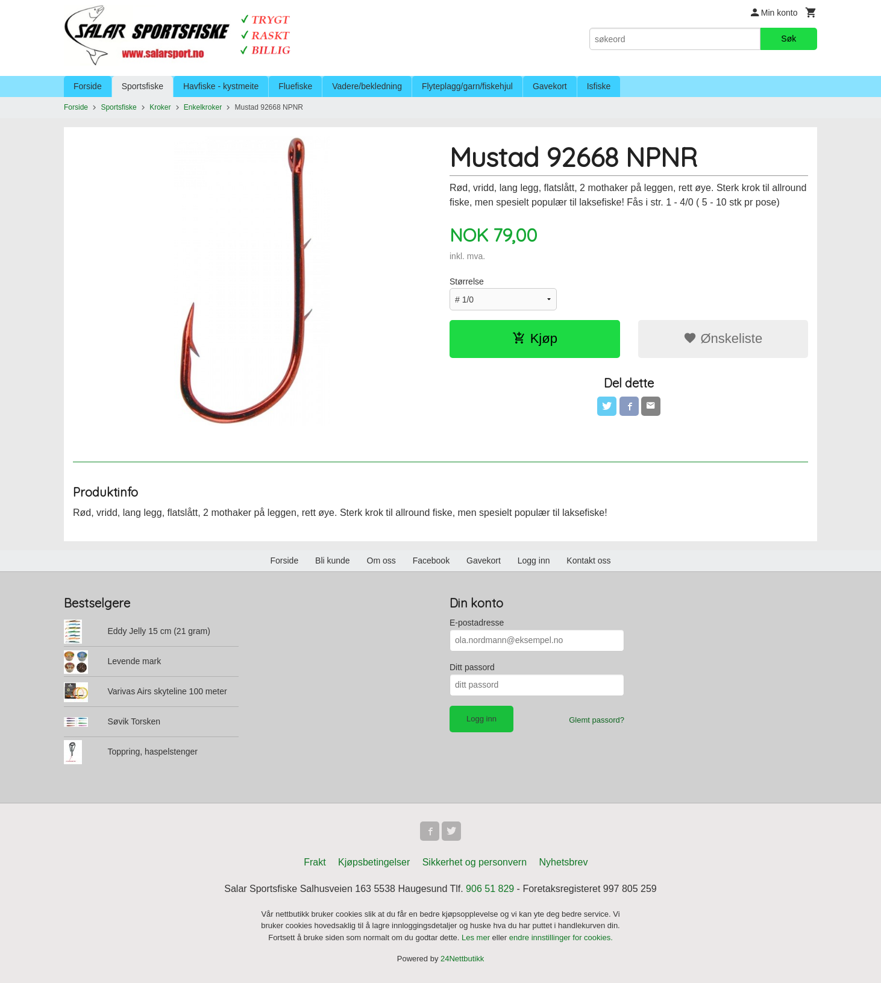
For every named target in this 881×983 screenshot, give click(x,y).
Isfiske (599, 86)
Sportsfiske (142, 86)
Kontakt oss (588, 560)
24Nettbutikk (462, 958)
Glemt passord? (596, 719)
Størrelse (467, 281)
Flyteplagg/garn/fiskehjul (467, 86)
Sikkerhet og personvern (474, 862)
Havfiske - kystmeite (221, 86)
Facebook (431, 560)
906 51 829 (490, 889)
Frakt (314, 862)
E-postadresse (477, 622)
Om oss (381, 560)
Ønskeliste (722, 338)
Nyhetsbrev (563, 862)
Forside (88, 86)
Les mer (477, 937)
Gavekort (550, 86)
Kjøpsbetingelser (374, 862)
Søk (788, 38)
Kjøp (534, 338)
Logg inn (534, 560)
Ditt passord (472, 667)
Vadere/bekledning (367, 86)
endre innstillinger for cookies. (561, 937)
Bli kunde (332, 560)
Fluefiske (295, 86)
